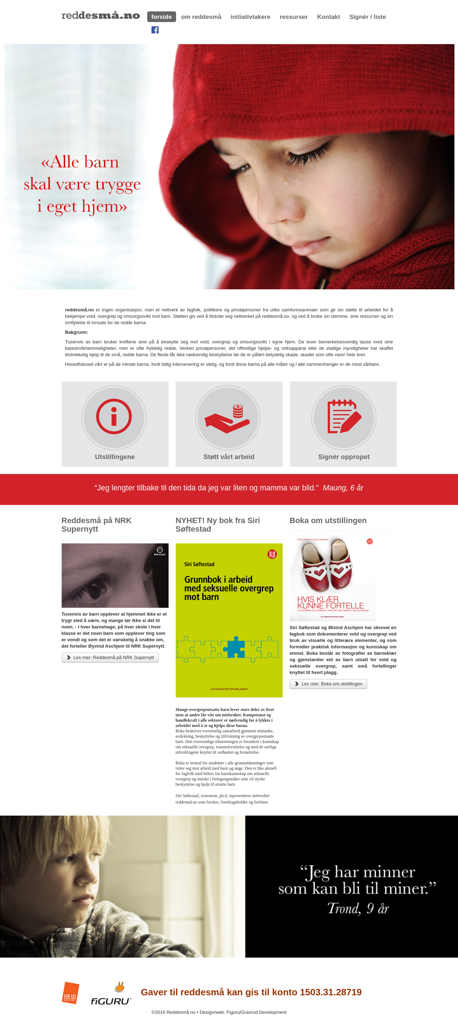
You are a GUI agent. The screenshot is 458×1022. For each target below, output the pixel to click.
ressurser (294, 16)
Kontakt (328, 16)
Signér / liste (367, 16)
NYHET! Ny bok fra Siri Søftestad (218, 524)
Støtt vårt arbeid (229, 456)
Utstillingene (115, 456)
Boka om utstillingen (328, 520)
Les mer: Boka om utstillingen (328, 683)
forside (161, 16)
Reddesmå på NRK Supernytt (97, 524)
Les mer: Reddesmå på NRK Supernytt (110, 657)
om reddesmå (201, 16)
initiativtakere (251, 16)
